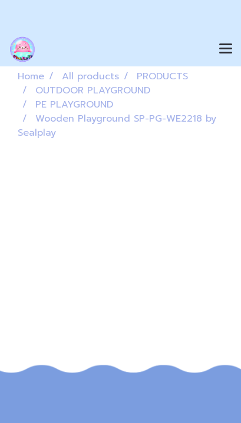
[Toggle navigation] (226, 49)
